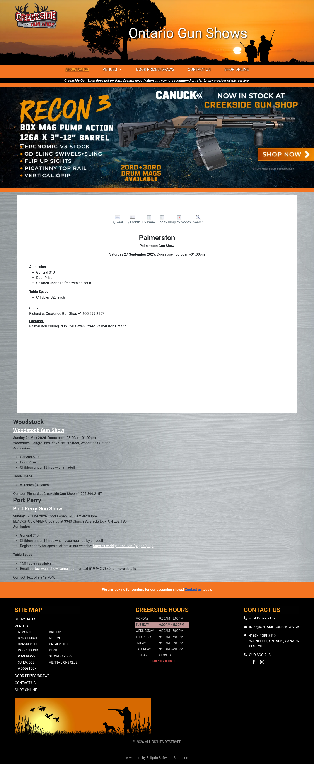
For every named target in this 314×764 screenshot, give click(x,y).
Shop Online (236, 69)
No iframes (231, 718)
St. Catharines (60, 656)
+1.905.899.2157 (262, 618)
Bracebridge (28, 638)
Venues (110, 69)
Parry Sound (28, 650)
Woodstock (27, 668)
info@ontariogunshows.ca (274, 627)
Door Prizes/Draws (155, 69)
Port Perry (26, 656)
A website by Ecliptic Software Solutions (157, 758)
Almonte (25, 632)
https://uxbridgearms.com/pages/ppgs (123, 546)
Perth (53, 650)
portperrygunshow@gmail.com (54, 569)
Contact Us (199, 69)
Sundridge (26, 662)
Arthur (55, 632)
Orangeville (28, 644)
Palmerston (58, 644)
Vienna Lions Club (63, 662)
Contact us (193, 590)
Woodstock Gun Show (38, 430)
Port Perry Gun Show (37, 509)
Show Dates (77, 69)
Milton (54, 638)
